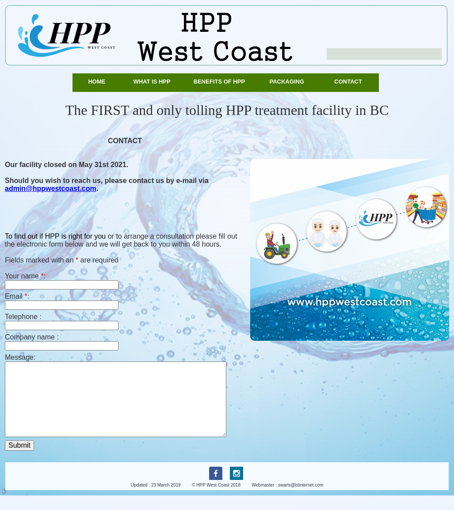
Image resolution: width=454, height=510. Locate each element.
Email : (17, 296)
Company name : (32, 337)
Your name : (25, 276)
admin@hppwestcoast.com (50, 188)
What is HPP (153, 81)
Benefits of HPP (221, 81)
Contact (350, 81)
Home (98, 81)
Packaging (288, 81)
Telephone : (23, 316)
